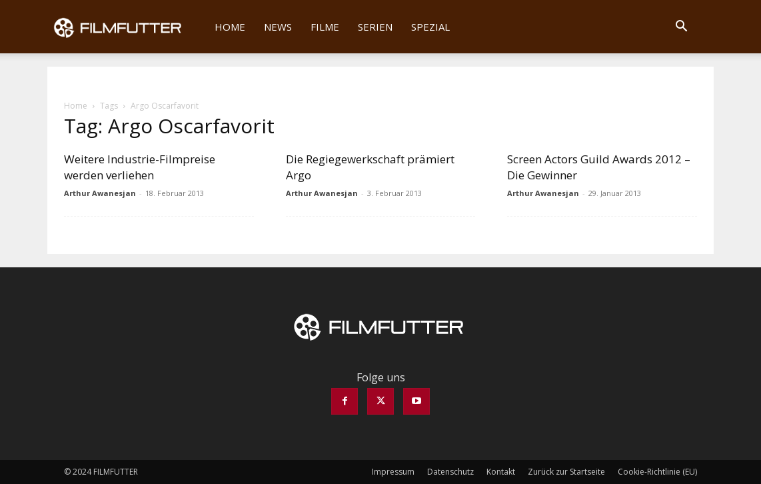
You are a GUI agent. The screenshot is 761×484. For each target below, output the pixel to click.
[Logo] (126, 26)
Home (230, 26)
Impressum (393, 471)
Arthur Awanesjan (100, 193)
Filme (325, 26)
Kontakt (500, 471)
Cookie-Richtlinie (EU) (657, 471)
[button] (681, 27)
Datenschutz (450, 471)
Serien (375, 26)
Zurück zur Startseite (566, 471)
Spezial (430, 26)
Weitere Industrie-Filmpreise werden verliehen (139, 167)
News (278, 26)
